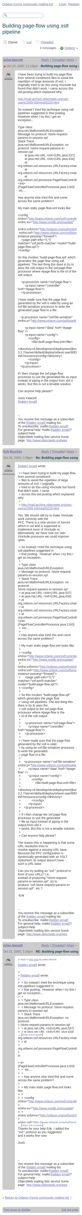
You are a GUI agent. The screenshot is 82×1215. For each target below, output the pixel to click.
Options (70, 48)
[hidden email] (27, 401)
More (70, 60)
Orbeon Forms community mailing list (27, 4)
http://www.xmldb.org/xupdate (53, 222)
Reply (45, 60)
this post (33, 959)
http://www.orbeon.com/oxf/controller (53, 218)
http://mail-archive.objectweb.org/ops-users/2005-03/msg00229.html (43, 100)
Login (62, 4)
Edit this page (70, 1209)
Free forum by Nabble (17, 1209)
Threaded (47, 42)
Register (74, 4)
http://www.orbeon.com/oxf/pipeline (55, 320)
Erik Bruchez (12, 451)
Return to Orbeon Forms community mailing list (37, 1197)
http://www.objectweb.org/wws (46, 440)
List (29, 42)
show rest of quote (32, 1034)
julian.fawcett (13, 60)
